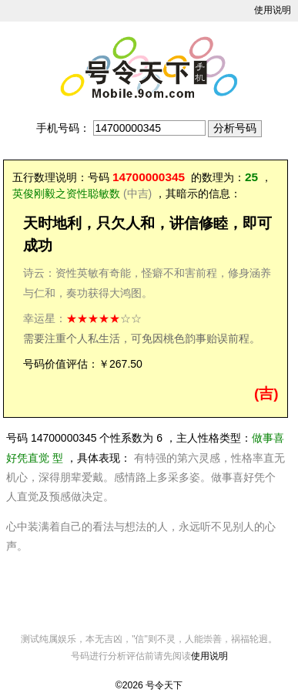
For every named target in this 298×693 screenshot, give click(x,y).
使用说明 (272, 10)
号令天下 (164, 685)
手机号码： (63, 128)
